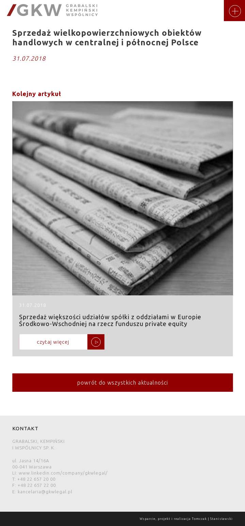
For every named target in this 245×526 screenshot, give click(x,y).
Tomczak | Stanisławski (212, 519)
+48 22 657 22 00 (37, 485)
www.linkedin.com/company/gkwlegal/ (63, 472)
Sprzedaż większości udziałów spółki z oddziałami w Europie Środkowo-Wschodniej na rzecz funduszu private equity (122, 228)
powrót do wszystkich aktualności (122, 383)
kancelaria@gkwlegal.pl (45, 491)
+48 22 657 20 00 (36, 479)
